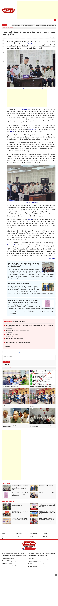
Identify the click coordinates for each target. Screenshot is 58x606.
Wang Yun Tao (26, 109)
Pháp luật (45, 533)
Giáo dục (17, 536)
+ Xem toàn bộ (7, 346)
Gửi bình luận (6, 361)
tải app (29, 219)
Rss (44, 566)
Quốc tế (31, 536)
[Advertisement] (37, 10)
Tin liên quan (6, 483)
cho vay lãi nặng (27, 44)
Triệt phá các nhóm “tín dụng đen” (46, 485)
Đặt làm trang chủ (32, 563)
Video (3, 538)
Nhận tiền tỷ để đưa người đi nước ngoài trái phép (17, 330)
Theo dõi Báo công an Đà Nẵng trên (13, 352)
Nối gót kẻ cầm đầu (7, 405)
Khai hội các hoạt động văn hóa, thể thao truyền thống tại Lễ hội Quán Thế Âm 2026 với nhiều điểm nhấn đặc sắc (47, 520)
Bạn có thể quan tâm (8, 501)
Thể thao (45, 536)
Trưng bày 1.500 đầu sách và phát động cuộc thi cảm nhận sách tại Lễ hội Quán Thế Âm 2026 (47, 505)
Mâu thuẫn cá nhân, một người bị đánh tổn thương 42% (18, 342)
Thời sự (3, 533)
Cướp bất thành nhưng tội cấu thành (14, 338)
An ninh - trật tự (7, 28)
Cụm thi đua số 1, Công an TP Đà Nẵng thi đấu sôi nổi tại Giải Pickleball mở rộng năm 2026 (20, 520)
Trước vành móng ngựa (19, 321)
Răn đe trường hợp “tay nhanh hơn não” (11, 386)
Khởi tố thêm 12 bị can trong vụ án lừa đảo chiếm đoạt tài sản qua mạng (42, 406)
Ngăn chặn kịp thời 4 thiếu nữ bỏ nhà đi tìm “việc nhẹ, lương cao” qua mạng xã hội (42, 425)
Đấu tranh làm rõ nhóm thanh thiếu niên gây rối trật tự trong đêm (19, 512)
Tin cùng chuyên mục (8, 368)
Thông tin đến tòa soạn (48, 563)
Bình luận (6, 364)
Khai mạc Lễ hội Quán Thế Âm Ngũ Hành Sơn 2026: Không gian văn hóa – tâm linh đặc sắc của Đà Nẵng (47, 512)
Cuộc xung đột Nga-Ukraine (43, 25)
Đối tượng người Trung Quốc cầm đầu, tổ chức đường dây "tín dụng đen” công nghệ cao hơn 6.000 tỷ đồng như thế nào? (20, 487)
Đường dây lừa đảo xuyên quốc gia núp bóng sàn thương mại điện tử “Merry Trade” (15, 425)
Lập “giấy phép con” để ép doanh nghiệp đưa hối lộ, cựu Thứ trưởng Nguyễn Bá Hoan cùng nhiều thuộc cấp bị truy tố (29, 326)
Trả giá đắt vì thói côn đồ (12, 334)
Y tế (2, 536)
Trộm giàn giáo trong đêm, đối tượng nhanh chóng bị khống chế (19, 505)
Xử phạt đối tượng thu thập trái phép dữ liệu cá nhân (40, 386)
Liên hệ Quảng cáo (32, 566)
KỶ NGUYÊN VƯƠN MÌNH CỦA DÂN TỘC (30, 25)
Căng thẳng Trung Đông (18, 25)
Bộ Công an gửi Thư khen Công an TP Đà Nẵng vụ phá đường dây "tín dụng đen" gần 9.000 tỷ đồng (20, 494)
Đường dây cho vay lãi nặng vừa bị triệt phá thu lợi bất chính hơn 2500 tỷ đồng (47, 493)
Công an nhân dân (33, 533)
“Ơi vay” (12, 131)
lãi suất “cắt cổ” (33, 129)
